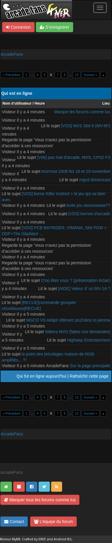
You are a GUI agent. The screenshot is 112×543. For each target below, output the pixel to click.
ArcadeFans (12, 54)
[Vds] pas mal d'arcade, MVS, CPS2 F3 (73, 157)
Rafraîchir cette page (89, 376)
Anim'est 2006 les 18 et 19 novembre (75, 171)
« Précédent (11, 75)
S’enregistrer (54, 27)
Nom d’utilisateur (17, 103)
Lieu (106, 103)
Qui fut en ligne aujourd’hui (41, 376)
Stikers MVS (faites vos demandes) (77, 331)
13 (77, 75)
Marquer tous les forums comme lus (40, 499)
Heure (40, 103)
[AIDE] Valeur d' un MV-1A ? (84, 288)
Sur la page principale (90, 365)
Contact (14, 521)
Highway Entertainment (88, 340)
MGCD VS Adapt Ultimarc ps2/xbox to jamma (68, 320)
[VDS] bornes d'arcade (89, 213)
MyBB (16, 539)
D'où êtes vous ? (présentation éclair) (75, 280)
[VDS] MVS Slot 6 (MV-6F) (85, 125)
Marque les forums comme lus (82, 111)
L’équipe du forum (53, 521)
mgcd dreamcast (94, 179)
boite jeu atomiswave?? (88, 205)
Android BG (63, 539)
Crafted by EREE (34, 539)
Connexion (18, 27)
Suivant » (90, 75)
